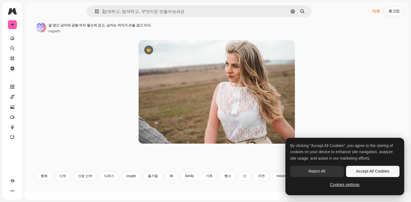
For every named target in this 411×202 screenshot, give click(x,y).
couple (174, 185)
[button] (116, 11)
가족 (252, 185)
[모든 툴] (34, 86)
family (232, 185)
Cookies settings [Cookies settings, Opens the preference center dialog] (345, 184)
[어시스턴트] (34, 137)
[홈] (34, 38)
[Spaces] (34, 96)
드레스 (152, 185)
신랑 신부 (128, 185)
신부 (105, 185)
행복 (86, 185)
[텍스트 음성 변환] (34, 127)
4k (214, 185)
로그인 (394, 11)
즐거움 (196, 185)
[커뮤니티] (34, 68)
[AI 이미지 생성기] (34, 106)
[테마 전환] (22, 190)
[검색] (34, 48)
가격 (376, 11)
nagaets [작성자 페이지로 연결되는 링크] (97, 31)
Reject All (316, 171)
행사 (270, 185)
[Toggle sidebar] (55, 11)
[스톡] (34, 58)
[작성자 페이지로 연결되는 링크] (84, 27)
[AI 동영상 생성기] (34, 117)
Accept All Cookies (372, 171)
